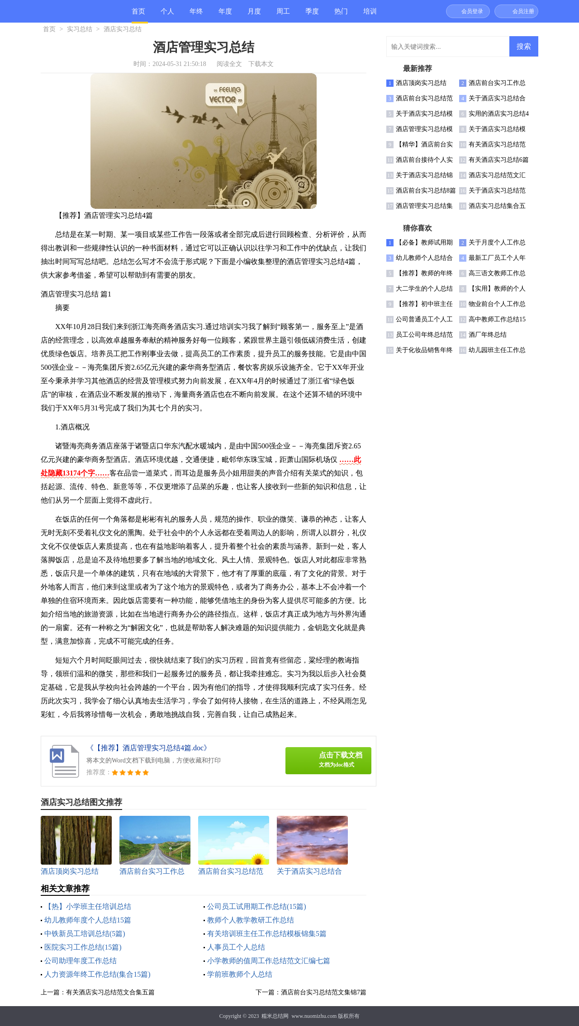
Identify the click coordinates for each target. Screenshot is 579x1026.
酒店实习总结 (123, 29)
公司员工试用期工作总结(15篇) (256, 906)
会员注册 (523, 11)
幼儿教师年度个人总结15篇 (87, 920)
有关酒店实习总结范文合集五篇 (110, 992)
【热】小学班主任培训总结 (87, 906)
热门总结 (341, 15)
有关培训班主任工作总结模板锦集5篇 (267, 933)
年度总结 (225, 15)
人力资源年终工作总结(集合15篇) (97, 974)
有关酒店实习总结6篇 (499, 159)
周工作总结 (283, 15)
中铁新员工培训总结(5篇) (84, 933)
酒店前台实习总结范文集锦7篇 (323, 992)
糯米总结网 (275, 1016)
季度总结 (312, 15)
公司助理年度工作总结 (80, 961)
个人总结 (167, 15)
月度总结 (254, 15)
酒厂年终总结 (488, 334)
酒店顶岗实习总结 (421, 83)
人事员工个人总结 (236, 947)
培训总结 (370, 15)
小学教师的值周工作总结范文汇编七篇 (268, 961)
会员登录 (472, 11)
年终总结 (196, 15)
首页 (138, 11)
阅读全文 (229, 64)
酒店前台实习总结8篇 (426, 190)
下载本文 (261, 64)
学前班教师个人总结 (239, 974)
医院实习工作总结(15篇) (83, 947)
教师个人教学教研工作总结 (250, 920)
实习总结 (79, 29)
